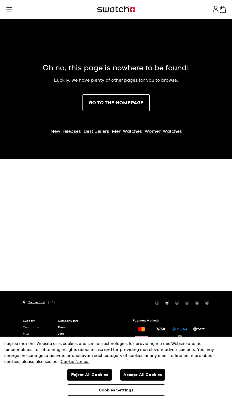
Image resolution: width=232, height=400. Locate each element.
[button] (9, 9)
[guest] (215, 9)
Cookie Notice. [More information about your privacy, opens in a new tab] (74, 362)
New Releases (66, 131)
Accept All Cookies (142, 375)
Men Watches (127, 131)
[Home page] (116, 9)
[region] (116, 368)
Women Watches (163, 131)
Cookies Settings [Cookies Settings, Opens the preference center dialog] (116, 390)
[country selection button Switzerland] (34, 301)
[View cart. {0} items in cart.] (222, 9)
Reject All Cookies (89, 375)
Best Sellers (96, 131)
